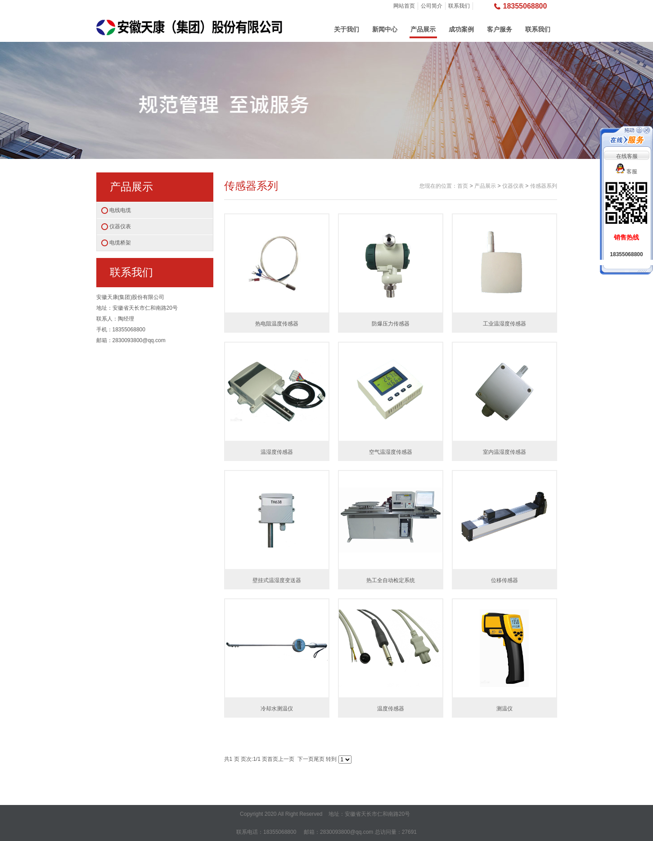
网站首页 (404, 6)
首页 (462, 186)
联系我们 (459, 6)
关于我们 (346, 29)
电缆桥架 (120, 243)
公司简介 (431, 6)
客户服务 (499, 29)
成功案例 (461, 29)
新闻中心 (384, 29)
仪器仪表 (120, 226)
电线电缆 (120, 210)
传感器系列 (543, 186)
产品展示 (423, 29)
